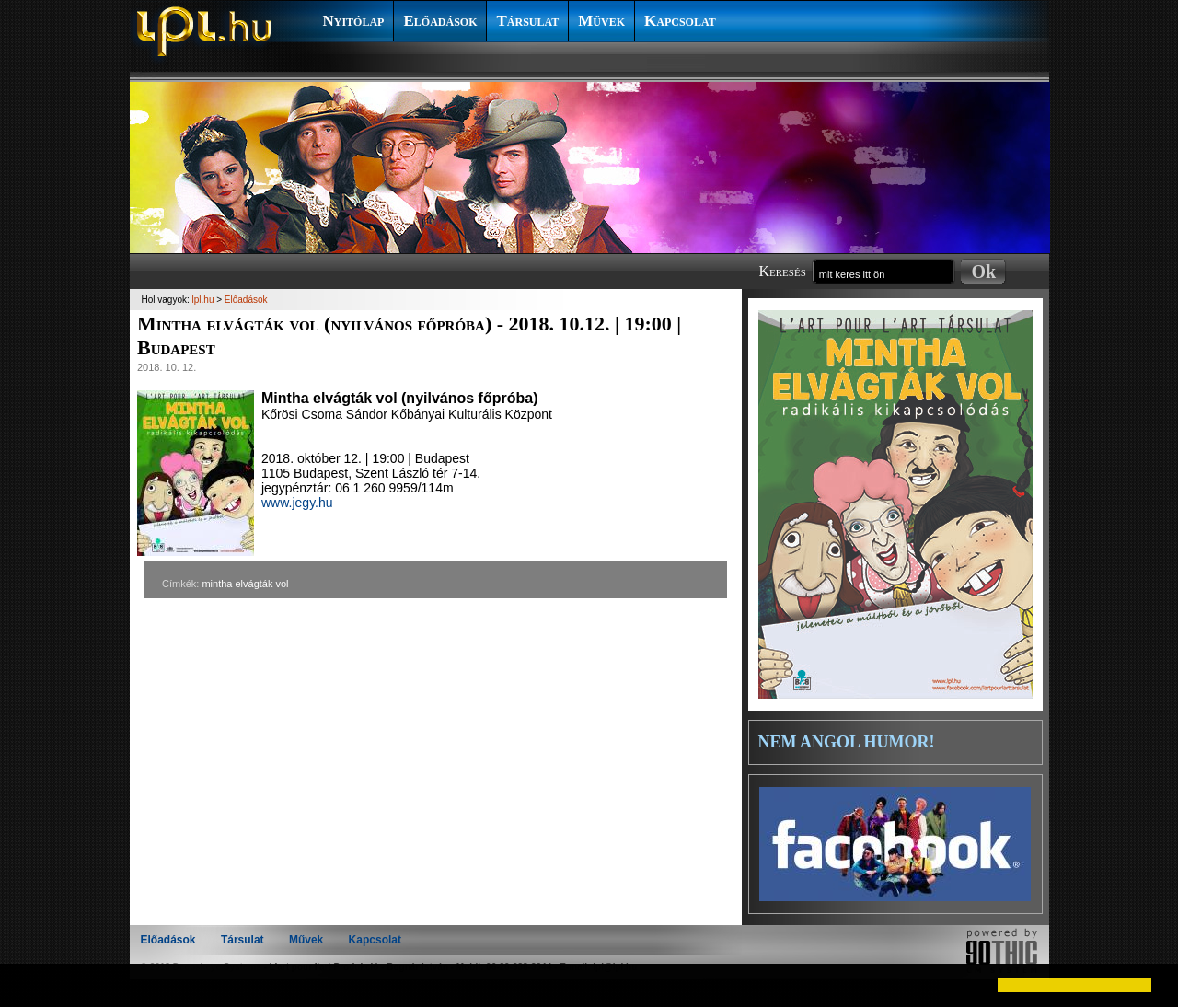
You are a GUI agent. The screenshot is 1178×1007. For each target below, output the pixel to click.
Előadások (440, 20)
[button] (29, 985)
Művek (601, 20)
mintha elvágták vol (245, 583)
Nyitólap (354, 20)
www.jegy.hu (297, 502)
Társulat (527, 20)
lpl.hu (203, 300)
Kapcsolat (680, 20)
